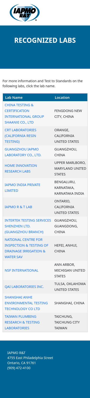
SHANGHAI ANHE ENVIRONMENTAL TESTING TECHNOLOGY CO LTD (26, 303)
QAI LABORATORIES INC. (24, 286)
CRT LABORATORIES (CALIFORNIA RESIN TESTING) (20, 136)
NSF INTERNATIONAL (22, 270)
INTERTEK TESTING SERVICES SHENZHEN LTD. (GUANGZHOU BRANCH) (28, 226)
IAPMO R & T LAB (18, 207)
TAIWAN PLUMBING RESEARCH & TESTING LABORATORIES (22, 322)
